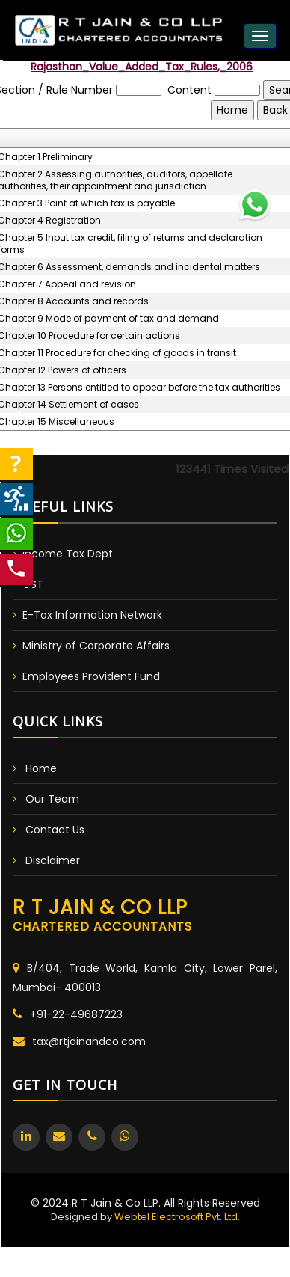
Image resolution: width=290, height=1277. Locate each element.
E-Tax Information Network (92, 614)
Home (41, 768)
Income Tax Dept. (68, 553)
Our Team (52, 798)
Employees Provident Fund (91, 676)
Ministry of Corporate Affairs (96, 645)
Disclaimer (52, 860)
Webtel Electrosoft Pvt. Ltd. (177, 1217)
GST (32, 584)
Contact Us (54, 829)
